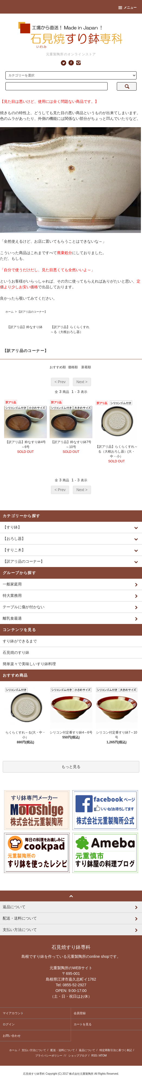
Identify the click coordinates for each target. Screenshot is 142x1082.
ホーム (9, 311)
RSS (94, 1055)
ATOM (103, 1055)
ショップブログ (77, 1055)
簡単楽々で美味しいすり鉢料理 (29, 664)
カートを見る (83, 1024)
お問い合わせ (12, 1035)
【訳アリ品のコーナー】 (32, 311)
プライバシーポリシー (48, 1055)
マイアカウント (13, 1013)
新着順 (86, 367)
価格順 (73, 367)
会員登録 (80, 1013)
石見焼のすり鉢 (16, 652)
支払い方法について (34, 1050)
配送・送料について (62, 1050)
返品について (87, 1050)
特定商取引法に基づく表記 (115, 1050)
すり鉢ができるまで (20, 641)
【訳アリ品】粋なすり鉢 (25, 327)
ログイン (9, 1024)
